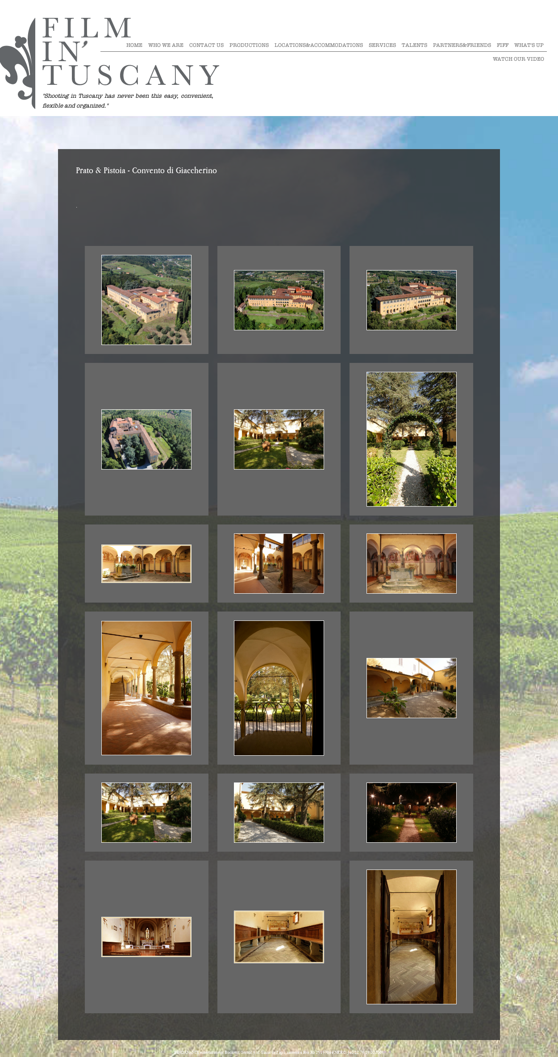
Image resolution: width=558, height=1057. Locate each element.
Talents (414, 45)
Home (134, 45)
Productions (249, 45)
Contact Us (206, 45)
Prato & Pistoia (100, 170)
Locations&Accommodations (319, 45)
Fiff (502, 45)
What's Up (529, 45)
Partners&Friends (462, 45)
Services (382, 45)
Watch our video (518, 59)
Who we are (165, 45)
